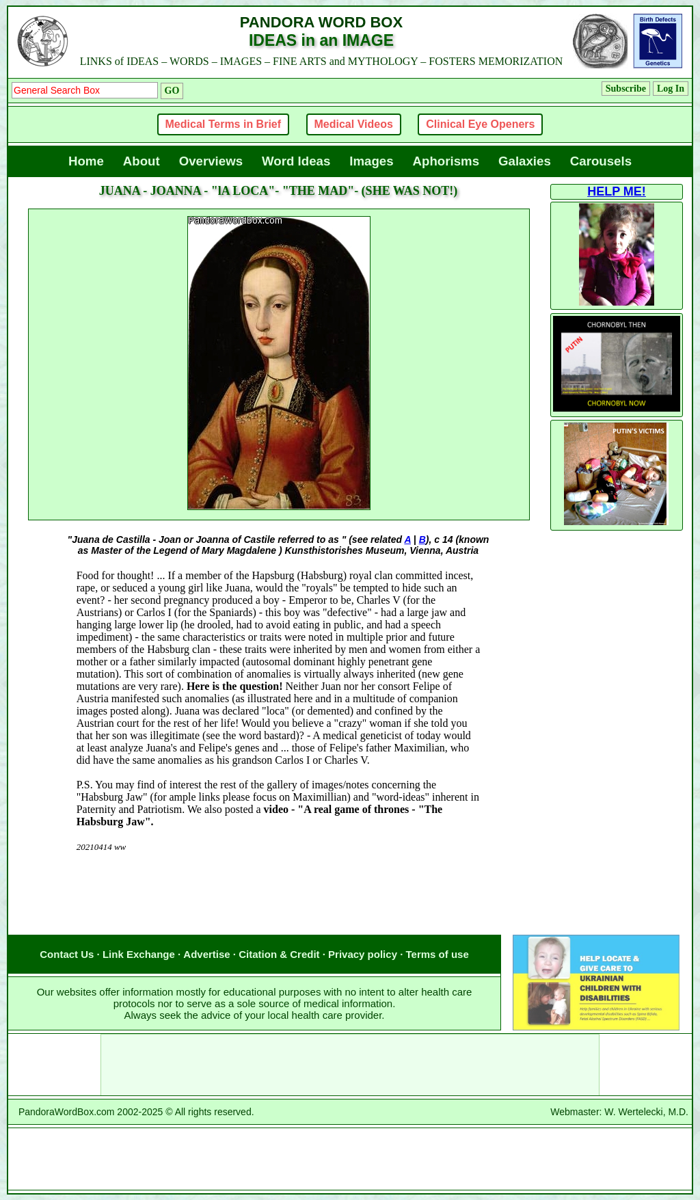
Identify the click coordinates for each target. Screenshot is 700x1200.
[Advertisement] (278, 907)
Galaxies (524, 161)
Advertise (206, 954)
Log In (670, 88)
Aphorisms (446, 161)
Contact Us (67, 954)
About (141, 161)
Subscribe (626, 88)
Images (371, 161)
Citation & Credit (279, 954)
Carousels (601, 161)
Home (86, 161)
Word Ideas (296, 161)
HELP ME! (616, 191)
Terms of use (437, 954)
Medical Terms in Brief (223, 124)
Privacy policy (362, 954)
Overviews (211, 161)
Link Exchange (139, 954)
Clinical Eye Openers (480, 124)
